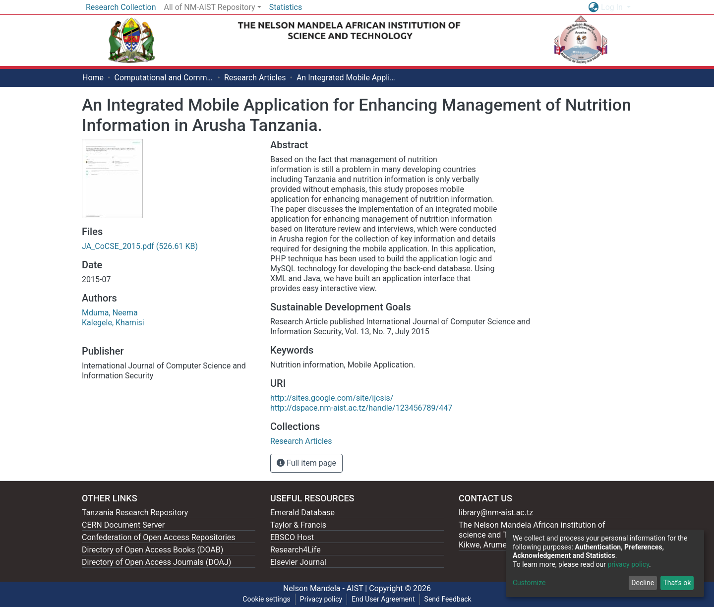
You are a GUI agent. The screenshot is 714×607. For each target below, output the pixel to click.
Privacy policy (321, 599)
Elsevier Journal (298, 562)
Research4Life (295, 549)
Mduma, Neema (110, 312)
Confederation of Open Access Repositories (159, 537)
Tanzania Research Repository (135, 512)
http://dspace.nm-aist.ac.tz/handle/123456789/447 (361, 408)
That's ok (677, 583)
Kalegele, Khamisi (113, 322)
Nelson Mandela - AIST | (326, 588)
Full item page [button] (306, 463)
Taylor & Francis (298, 525)
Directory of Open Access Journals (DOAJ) (156, 562)
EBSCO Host (292, 537)
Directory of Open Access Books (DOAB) (152, 549)
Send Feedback (448, 599)
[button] (593, 7)
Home (93, 77)
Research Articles (255, 77)
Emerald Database (302, 512)
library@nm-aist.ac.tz (496, 512)
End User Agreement (383, 599)
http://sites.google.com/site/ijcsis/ (331, 398)
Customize (529, 583)
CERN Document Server (123, 525)
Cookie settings (266, 599)
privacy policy (628, 564)
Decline (642, 583)
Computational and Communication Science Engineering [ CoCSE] (163, 77)
